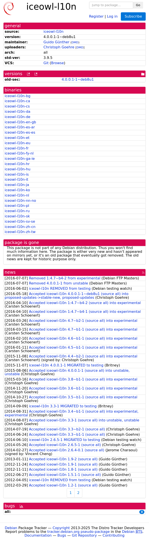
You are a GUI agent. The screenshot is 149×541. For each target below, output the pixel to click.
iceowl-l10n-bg (17, 96)
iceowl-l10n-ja (17, 185)
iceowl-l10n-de (17, 117)
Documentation (38, 535)
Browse (57, 63)
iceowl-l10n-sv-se (20, 221)
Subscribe (133, 16)
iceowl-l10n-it (16, 179)
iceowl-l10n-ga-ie (20, 159)
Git (46, 63)
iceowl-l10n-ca (17, 101)
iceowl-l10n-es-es (20, 132)
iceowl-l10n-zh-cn (20, 227)
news (10, 272)
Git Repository (84, 535)
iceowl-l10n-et (17, 138)
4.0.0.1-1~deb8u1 (78, 79)
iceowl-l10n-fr (17, 148)
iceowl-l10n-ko (17, 190)
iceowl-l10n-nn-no (20, 201)
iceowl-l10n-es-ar (20, 127)
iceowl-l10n (54, 31)
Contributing (114, 535)
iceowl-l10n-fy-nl (19, 153)
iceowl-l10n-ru (17, 211)
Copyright (61, 528)
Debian (11, 528)
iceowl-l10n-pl (17, 206)
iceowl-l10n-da (17, 111)
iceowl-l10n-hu (17, 169)
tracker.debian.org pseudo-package (78, 532)
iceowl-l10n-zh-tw (20, 232)
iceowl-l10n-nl (17, 195)
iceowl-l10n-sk (17, 216)
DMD (75, 42)
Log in (112, 16)
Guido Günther (57, 42)
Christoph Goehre (59, 47)
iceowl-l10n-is (17, 174)
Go (138, 5)
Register (96, 16)
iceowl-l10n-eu (17, 143)
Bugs (61, 535)
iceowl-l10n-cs (17, 106)
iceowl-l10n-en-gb (20, 122)
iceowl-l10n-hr (17, 164)
